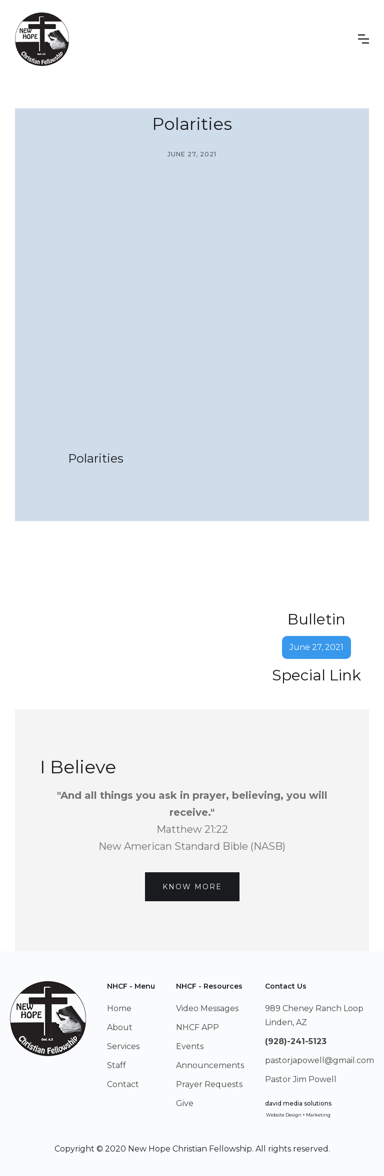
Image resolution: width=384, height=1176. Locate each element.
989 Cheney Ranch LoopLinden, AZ (314, 1015)
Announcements (210, 1065)
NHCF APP (197, 1027)
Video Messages (207, 1008)
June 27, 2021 (317, 647)
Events (190, 1046)
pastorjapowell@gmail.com (319, 1060)
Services (123, 1046)
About (119, 1027)
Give (185, 1103)
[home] (42, 39)
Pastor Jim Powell (300, 1079)
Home (119, 1008)
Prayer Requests (209, 1084)
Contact (123, 1084)
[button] (363, 38)
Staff (116, 1065)
